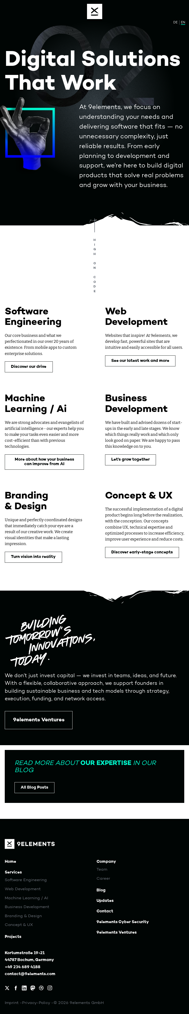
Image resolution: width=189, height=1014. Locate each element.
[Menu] (94, 11)
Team (102, 870)
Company (106, 862)
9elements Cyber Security (123, 922)
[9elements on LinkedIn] (24, 988)
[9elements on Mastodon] (32, 988)
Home (10, 862)
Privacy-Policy (36, 1003)
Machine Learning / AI (26, 898)
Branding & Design (23, 916)
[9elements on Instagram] (50, 988)
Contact (105, 911)
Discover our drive (28, 367)
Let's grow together (130, 460)
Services (13, 872)
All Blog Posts (34, 787)
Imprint (12, 1003)
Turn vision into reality (33, 557)
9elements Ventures (38, 720)
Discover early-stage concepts (142, 552)
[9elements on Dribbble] (41, 988)
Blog (101, 890)
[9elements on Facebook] (15, 988)
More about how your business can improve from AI (44, 462)
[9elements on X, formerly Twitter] (7, 988)
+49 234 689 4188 (22, 967)
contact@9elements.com (30, 974)
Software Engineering (26, 880)
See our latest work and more (140, 361)
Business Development (27, 907)
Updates (105, 901)
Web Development (23, 889)
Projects (13, 937)
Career (103, 879)
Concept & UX (19, 925)
